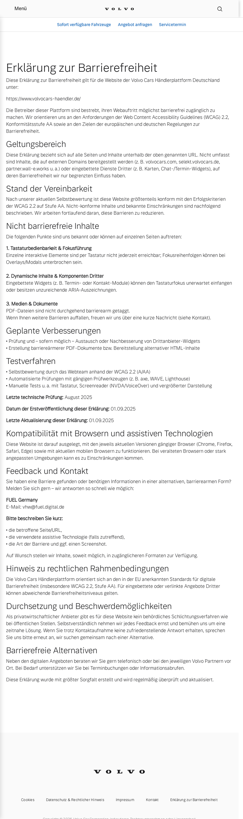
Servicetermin (172, 24)
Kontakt (152, 800)
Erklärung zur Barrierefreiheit (194, 800)
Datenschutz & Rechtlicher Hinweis (75, 800)
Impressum (125, 800)
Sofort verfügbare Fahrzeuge (84, 24)
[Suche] (220, 8)
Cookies (27, 800)
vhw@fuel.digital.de (43, 507)
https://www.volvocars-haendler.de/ (43, 99)
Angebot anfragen (135, 24)
